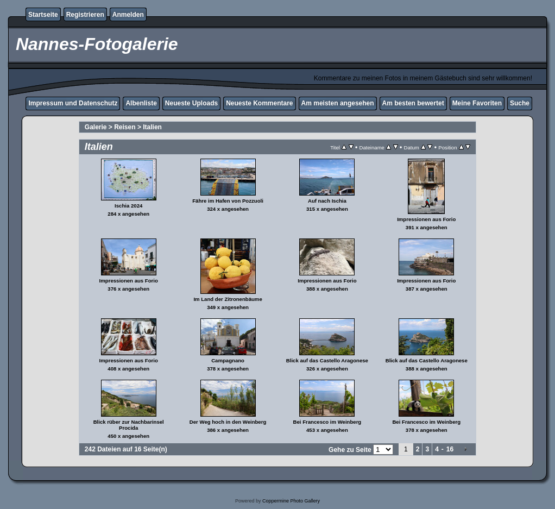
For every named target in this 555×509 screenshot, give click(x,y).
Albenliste (140, 103)
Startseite (43, 14)
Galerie (96, 127)
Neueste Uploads (191, 103)
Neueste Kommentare (259, 103)
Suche (519, 103)
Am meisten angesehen (337, 103)
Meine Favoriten (477, 103)
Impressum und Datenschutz (72, 103)
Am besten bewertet (413, 103)
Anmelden (128, 14)
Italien (152, 127)
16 (449, 449)
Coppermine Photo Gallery (291, 501)
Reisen (124, 127)
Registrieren (85, 14)
